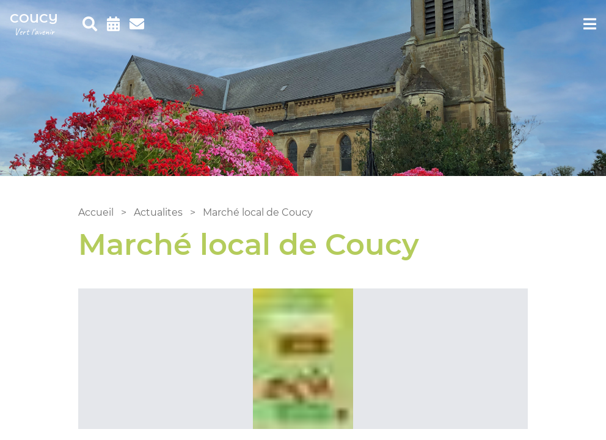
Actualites (158, 212)
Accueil (96, 212)
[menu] (589, 24)
